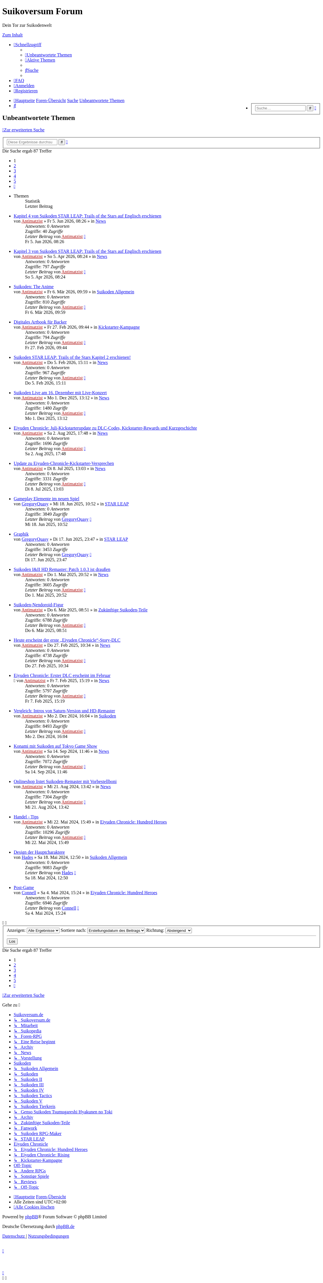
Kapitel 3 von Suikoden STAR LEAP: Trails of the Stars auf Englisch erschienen (87, 251)
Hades (27, 857)
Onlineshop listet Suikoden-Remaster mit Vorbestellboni (65, 781)
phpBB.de (65, 1226)
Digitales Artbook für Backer (40, 322)
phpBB (31, 1216)
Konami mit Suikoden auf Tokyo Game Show (55, 746)
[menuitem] (48, 54)
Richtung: (169, 930)
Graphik (21, 534)
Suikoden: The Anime (34, 286)
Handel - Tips (26, 816)
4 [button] (15, 176)
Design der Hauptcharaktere (39, 852)
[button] (14, 186)
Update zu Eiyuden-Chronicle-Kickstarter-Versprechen (64, 463)
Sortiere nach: (103, 930)
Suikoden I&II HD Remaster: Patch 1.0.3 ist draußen (62, 569)
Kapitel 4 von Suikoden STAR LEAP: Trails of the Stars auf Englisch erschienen (87, 216)
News (101, 221)
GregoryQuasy (35, 503)
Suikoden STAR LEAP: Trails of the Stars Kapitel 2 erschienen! (72, 357)
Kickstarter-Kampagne (119, 327)
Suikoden (107, 715)
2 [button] (15, 165)
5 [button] (15, 181)
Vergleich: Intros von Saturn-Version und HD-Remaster (64, 710)
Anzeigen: (33, 930)
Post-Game (24, 887)
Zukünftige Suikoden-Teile (123, 609)
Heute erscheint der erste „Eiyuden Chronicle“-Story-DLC (67, 640)
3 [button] (15, 170)
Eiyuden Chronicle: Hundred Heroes (133, 822)
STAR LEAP (117, 503)
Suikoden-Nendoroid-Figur (38, 604)
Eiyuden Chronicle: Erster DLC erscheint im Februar (62, 675)
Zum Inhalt (12, 34)
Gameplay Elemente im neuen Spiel (46, 498)
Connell (29, 892)
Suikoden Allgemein (115, 291)
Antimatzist (32, 221)
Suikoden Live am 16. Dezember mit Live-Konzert (60, 392)
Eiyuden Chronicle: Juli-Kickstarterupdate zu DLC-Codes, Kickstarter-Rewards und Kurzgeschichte (105, 428)
